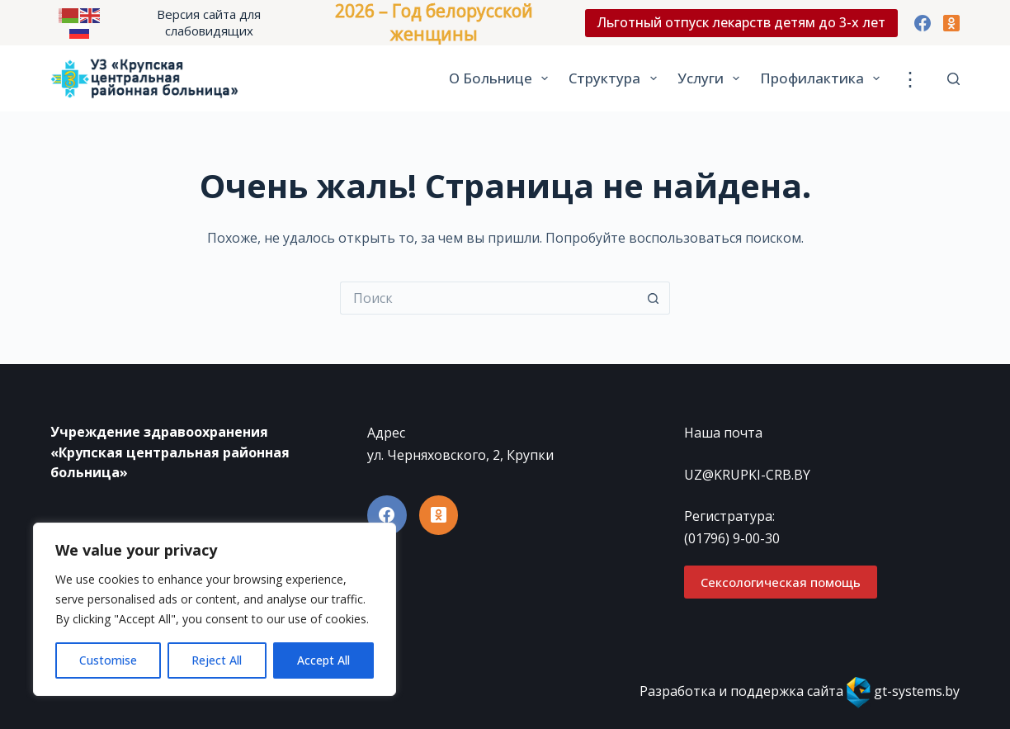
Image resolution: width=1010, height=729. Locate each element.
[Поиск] (953, 79)
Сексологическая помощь (781, 582)
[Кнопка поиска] (653, 298)
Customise (108, 660)
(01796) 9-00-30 (732, 538)
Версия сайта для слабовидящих (209, 22)
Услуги (711, 78)
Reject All (216, 660)
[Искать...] (488, 298)
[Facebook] (922, 23)
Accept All (323, 660)
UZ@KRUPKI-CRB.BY (747, 475)
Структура (616, 78)
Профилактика (823, 78)
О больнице (502, 78)
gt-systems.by (917, 691)
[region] (214, 609)
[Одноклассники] (951, 23)
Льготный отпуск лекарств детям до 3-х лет (741, 22)
